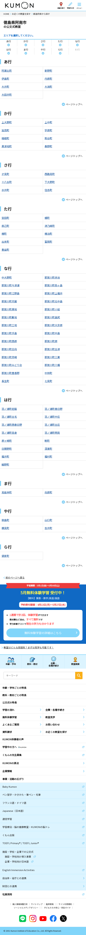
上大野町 (7, 122)
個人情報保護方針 (20, 904)
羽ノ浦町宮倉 (9, 433)
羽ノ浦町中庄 (52, 417)
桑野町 (48, 146)
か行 (25, 41)
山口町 (48, 520)
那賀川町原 (51, 341)
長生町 (5, 381)
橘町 (47, 218)
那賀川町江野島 (10, 293)
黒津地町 (7, 146)
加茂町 (5, 130)
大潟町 (48, 86)
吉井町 (48, 528)
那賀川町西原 (9, 341)
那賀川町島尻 (52, 317)
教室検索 (75, 664)
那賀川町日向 (9, 349)
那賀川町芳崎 (9, 357)
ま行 (25, 49)
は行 (8, 49)
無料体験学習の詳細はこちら (43, 633)
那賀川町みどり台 (12, 365)
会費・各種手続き (54, 664)
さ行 (43, 41)
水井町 (5, 190)
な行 (77, 41)
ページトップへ (74, 104)
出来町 (5, 242)
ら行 (60, 49)
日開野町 (7, 449)
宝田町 (5, 218)
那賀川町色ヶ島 (53, 285)
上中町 (48, 122)
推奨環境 (50, 904)
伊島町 (5, 78)
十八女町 (7, 182)
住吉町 (48, 190)
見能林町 (7, 492)
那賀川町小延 (52, 309)
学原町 (48, 130)
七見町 (48, 381)
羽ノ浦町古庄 (52, 425)
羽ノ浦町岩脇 (9, 409)
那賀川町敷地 (9, 317)
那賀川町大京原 (53, 325)
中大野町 (7, 277)
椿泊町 (48, 234)
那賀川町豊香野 (10, 373)
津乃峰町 (50, 226)
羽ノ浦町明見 (52, 433)
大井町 (5, 86)
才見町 (5, 174)
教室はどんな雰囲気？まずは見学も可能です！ (29, 647)
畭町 (47, 441)
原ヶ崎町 (7, 441)
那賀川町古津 (52, 349)
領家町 (5, 556)
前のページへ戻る (15, 577)
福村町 (48, 456)
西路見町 (50, 174)
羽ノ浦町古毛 (9, 417)
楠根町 (5, 138)
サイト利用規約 (65, 904)
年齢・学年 (11, 664)
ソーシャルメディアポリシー (26, 907)
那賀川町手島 (9, 333)
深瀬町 (48, 449)
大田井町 (7, 94)
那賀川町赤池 (52, 277)
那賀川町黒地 (9, 309)
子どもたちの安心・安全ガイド (57, 907)
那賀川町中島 (52, 333)
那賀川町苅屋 (9, 301)
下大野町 (50, 182)
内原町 (48, 78)
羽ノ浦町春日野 (53, 409)
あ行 (8, 41)
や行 (43, 49)
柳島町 (5, 520)
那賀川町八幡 (52, 365)
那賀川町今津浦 (10, 285)
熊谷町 (48, 138)
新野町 (48, 70)
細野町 (5, 464)
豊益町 (5, 250)
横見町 (5, 528)
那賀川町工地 (9, 325)
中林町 (48, 373)
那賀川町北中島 (53, 301)
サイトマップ (37, 904)
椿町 (4, 234)
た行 (60, 41)
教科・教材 (32, 664)
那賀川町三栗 (52, 357)
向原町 (48, 492)
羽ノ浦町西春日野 (12, 425)
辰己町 (5, 226)
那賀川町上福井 (53, 293)
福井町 (5, 456)
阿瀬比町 (7, 70)
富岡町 (48, 242)
